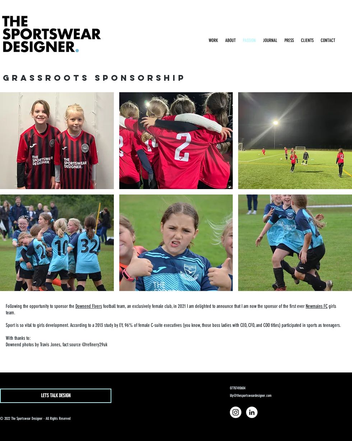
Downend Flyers (88, 306)
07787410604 (237, 388)
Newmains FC (317, 306)
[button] (57, 140)
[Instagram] (235, 412)
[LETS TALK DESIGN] (55, 396)
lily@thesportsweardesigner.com (251, 395)
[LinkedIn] (252, 412)
